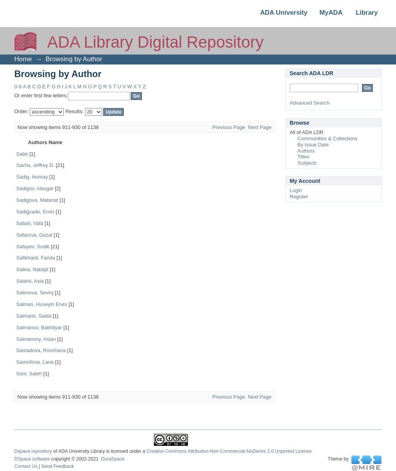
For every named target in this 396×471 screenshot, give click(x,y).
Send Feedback (57, 466)
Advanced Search (309, 103)
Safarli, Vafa (29, 223)
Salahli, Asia (30, 281)
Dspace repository (33, 451)
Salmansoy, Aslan (36, 339)
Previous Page (228, 127)
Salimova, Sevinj (34, 293)
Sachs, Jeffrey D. (35, 165)
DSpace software (32, 459)
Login (296, 190)
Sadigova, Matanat (37, 200)
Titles (303, 157)
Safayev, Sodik (33, 246)
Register (299, 196)
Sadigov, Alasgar (35, 188)
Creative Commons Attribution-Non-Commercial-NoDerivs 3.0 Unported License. (230, 451)
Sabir (22, 154)
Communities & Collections (327, 138)
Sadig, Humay (32, 177)
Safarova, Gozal (34, 235)
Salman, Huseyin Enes (41, 304)
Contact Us (26, 466)
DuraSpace (112, 459)
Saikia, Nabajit (32, 269)
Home (23, 59)
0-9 (18, 86)
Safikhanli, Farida (35, 258)
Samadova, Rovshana (41, 350)
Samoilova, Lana (35, 362)
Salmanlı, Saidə (33, 316)
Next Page (259, 127)
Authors (306, 151)
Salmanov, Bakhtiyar (39, 327)
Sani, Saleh (29, 373)
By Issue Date (313, 145)
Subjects (307, 163)
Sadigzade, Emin (35, 212)
